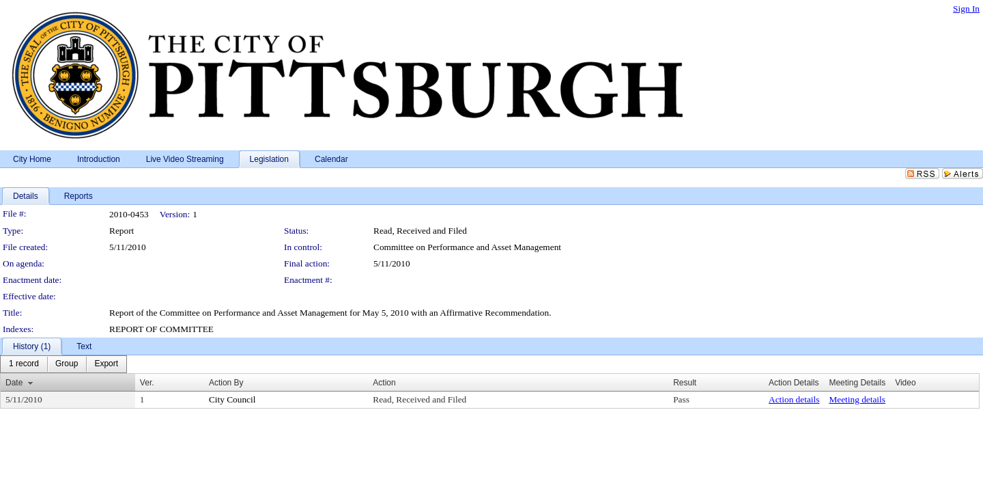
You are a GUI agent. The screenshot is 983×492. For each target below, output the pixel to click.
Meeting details (857, 399)
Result (684, 382)
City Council (232, 399)
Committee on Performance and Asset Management (467, 247)
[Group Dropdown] (66, 364)
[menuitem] (24, 364)
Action (384, 382)
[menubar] (63, 364)
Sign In (966, 8)
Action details (794, 399)
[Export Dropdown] (106, 364)
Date (14, 382)
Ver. (147, 382)
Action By (226, 382)
